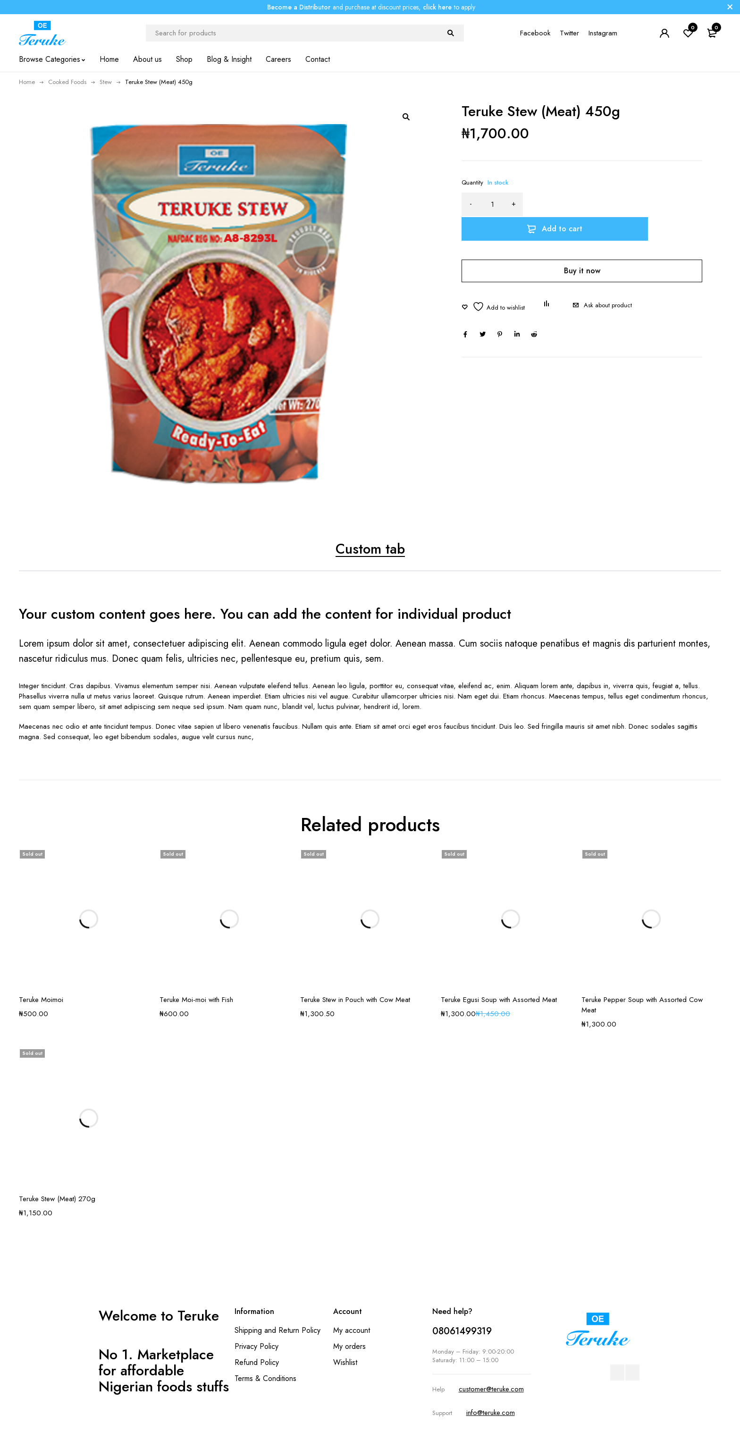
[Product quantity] (492, 204)
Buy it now (582, 246)
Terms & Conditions (265, 1378)
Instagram (603, 33)
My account (351, 1330)
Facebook (535, 33)
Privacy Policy (256, 1346)
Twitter (569, 33)
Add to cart (622, 204)
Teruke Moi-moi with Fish (196, 1000)
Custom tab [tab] (370, 549)
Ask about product (608, 281)
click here (437, 7)
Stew (106, 81)
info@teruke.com (490, 1413)
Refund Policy (257, 1362)
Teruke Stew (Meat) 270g (57, 1199)
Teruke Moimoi (41, 1000)
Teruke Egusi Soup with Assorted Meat (499, 1000)
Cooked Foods (67, 81)
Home (27, 81)
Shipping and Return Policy (277, 1330)
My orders (349, 1346)
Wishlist (345, 1362)
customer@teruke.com (491, 1390)
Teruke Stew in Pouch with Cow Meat (355, 1000)
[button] (405, 116)
